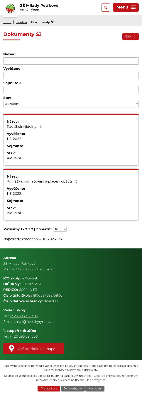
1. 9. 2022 (14, 139)
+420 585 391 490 (24, 316)
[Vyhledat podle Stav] (71, 104)
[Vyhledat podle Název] (71, 61)
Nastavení (94, 388)
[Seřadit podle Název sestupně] (16, 55)
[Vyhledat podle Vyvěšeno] (71, 75)
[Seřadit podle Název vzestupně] (16, 53)
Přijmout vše (49, 388)
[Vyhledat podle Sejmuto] (71, 89)
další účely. (91, 370)
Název (8, 54)
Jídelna (21, 22)
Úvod (7, 22)
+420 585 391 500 (24, 336)
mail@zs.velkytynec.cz (34, 322)
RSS (130, 36)
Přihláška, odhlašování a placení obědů (43, 181)
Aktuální (14, 158)
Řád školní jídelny (25, 127)
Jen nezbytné (73, 388)
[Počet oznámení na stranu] (60, 229)
